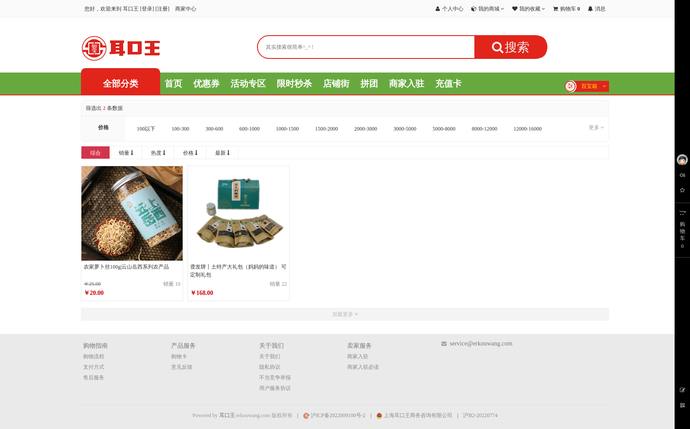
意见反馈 (181, 367)
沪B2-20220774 (480, 415)
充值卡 (448, 83)
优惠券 (206, 83)
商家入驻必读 (363, 367)
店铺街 (336, 83)
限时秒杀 (294, 83)
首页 (173, 83)
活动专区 (248, 83)
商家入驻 (406, 83)
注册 (162, 9)
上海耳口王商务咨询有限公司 (414, 415)
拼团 (369, 83)
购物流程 (93, 356)
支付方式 (93, 367)
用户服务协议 (275, 388)
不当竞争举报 (275, 377)
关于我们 (269, 356)
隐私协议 (269, 367)
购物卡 (179, 356)
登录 (147, 9)
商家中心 (185, 9)
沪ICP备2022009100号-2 (334, 415)
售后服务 (93, 377)
